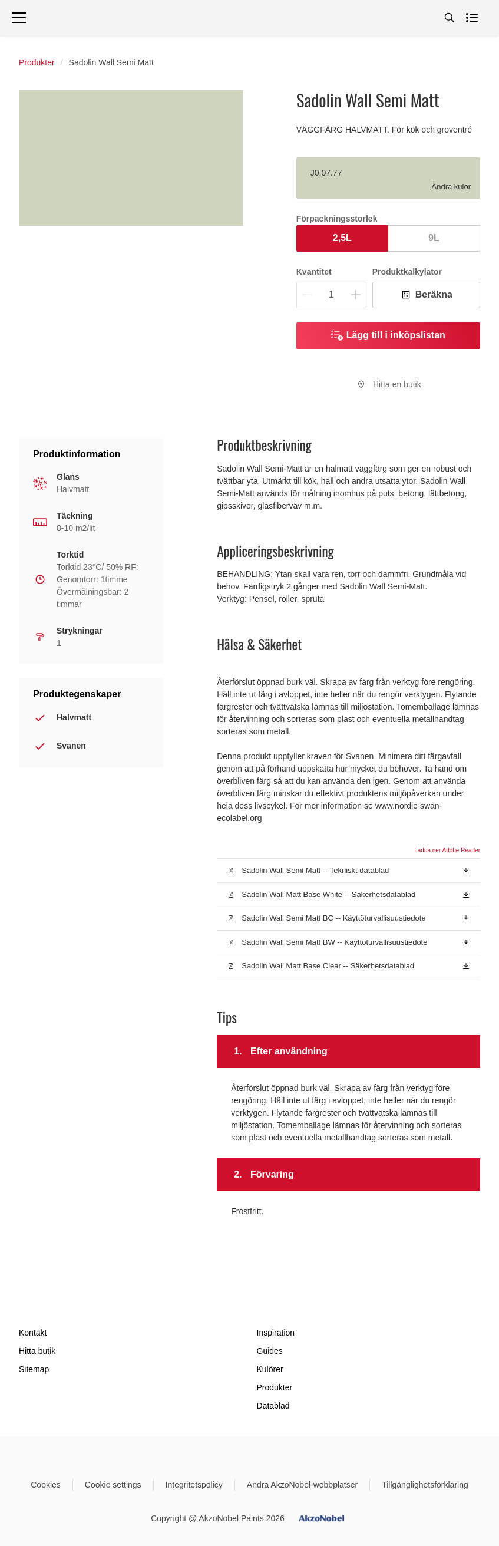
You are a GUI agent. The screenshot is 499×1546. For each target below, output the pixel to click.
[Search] (449, 18)
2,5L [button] (342, 238)
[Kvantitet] (331, 295)
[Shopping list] (473, 18)
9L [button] (433, 238)
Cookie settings (113, 1484)
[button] (466, 870)
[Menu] (19, 18)
